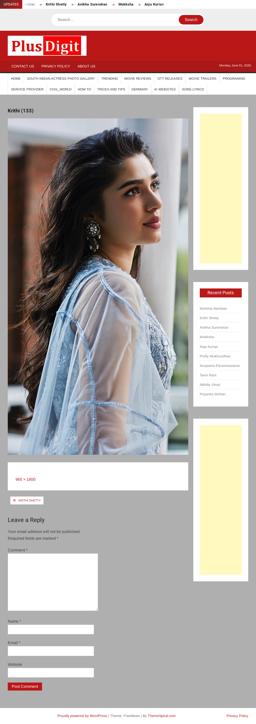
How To (84, 89)
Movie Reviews (137, 78)
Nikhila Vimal (210, 385)
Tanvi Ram (208, 375)
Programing (234, 78)
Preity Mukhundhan (215, 356)
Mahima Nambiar (213, 308)
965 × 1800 (26, 479)
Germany (140, 89)
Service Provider (27, 89)
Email (14, 643)
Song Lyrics (193, 89)
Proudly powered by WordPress (82, 716)
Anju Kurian (154, 4)
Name (14, 621)
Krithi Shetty (56, 4)
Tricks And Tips (111, 89)
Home (16, 78)
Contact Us (23, 66)
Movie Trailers (202, 78)
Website (15, 664)
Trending (109, 78)
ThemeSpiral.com (162, 716)
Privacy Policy (56, 66)
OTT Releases (170, 78)
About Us (86, 66)
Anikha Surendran (92, 4)
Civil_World (61, 89)
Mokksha (126, 4)
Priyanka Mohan (213, 394)
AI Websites (165, 89)
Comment (18, 550)
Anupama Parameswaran (220, 366)
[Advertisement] (221, 188)
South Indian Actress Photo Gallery (61, 78)
